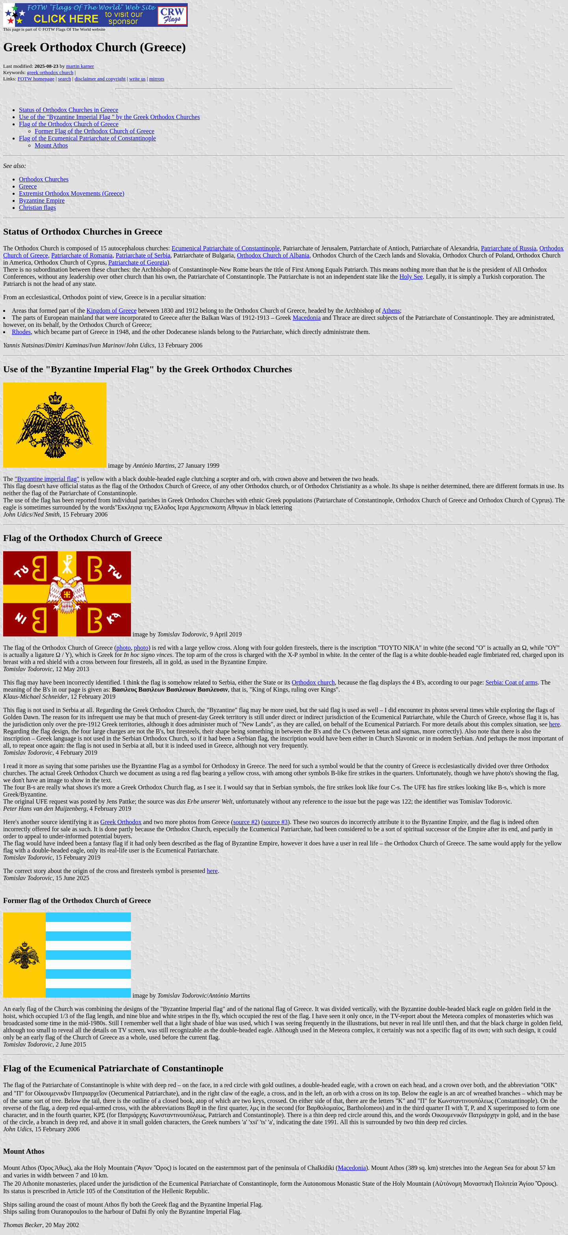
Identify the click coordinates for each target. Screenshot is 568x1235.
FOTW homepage (35, 79)
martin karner (80, 66)
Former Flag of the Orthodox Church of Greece (94, 131)
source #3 (275, 822)
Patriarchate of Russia (508, 248)
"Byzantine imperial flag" (47, 479)
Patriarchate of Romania (82, 255)
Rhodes (21, 331)
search (64, 79)
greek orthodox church (50, 72)
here (554, 724)
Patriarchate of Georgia (137, 262)
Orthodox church (313, 682)
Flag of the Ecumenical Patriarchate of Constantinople (87, 138)
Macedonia (307, 317)
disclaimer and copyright (100, 79)
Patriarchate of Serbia (143, 255)
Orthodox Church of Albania (273, 255)
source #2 (245, 822)
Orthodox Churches (44, 179)
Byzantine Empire (42, 200)
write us (137, 79)
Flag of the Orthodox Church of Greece (68, 124)
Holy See (411, 276)
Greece (28, 186)
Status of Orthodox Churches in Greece (68, 109)
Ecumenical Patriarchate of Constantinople (226, 248)
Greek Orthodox (120, 822)
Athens (391, 310)
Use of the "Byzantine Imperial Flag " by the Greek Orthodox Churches (109, 117)
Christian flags (37, 207)
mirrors (156, 79)
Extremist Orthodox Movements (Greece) (71, 193)
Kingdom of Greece (111, 310)
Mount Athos (51, 145)
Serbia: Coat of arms (512, 682)
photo (123, 647)
